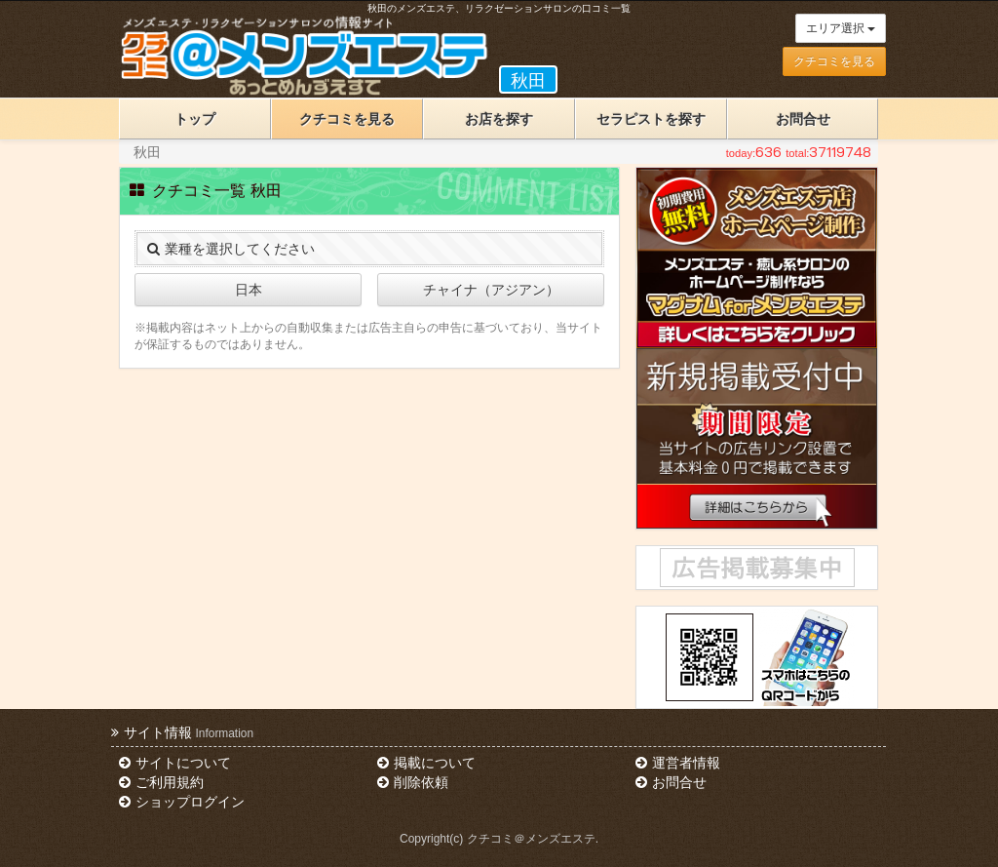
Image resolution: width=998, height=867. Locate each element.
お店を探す (499, 119)
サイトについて (174, 762)
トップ (194, 119)
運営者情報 (677, 762)
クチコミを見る (834, 61)
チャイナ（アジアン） (491, 289)
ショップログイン (181, 801)
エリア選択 (840, 28)
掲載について (426, 762)
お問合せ (803, 119)
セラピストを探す (651, 119)
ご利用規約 (161, 782)
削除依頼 (412, 782)
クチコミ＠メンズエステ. (532, 839)
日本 (248, 289)
